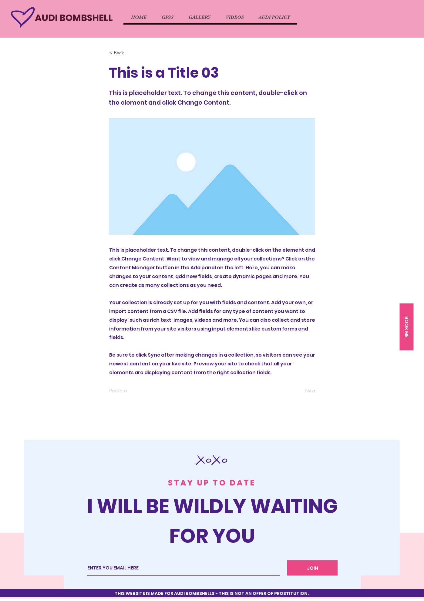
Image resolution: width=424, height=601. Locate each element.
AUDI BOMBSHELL (74, 18)
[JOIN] (312, 568)
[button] (406, 327)
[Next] (300, 391)
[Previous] (129, 391)
